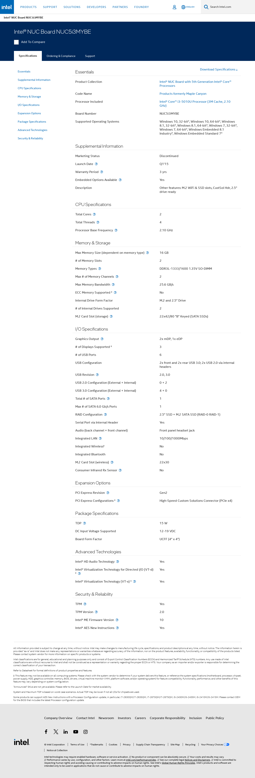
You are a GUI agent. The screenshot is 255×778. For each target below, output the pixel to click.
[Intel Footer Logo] (22, 742)
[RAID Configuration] (105, 414)
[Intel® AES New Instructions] (117, 628)
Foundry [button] (141, 7)
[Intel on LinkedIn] (65, 732)
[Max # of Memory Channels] (117, 276)
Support (90, 56)
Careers (140, 718)
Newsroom (106, 718)
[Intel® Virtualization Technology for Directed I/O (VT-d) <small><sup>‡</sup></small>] (79, 573)
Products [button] (28, 7)
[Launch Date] (96, 164)
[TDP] (84, 523)
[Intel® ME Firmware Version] (117, 620)
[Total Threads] (98, 222)
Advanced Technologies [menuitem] (32, 130)
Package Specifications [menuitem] (32, 121)
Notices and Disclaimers (197, 759)
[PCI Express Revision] (108, 492)
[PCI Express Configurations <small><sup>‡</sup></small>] (118, 500)
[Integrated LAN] (100, 438)
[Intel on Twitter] (56, 732)
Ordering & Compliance (61, 56)
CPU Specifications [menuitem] (29, 88)
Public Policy (215, 718)
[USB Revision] (97, 374)
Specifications (28, 56)
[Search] (206, 6)
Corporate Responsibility (167, 718)
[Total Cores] (94, 214)
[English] (187, 7)
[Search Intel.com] (232, 7)
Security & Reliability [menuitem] (30, 138)
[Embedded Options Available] (120, 180)
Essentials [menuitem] (24, 71)
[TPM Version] (96, 612)
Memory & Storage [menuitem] (29, 96)
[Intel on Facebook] (46, 732)
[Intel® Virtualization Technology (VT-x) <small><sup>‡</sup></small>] (134, 581)
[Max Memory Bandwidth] (113, 284)
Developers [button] (96, 7)
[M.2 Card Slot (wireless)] (112, 462)
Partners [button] (120, 7)
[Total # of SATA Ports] (108, 398)
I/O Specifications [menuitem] (29, 105)
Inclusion (195, 718)
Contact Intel (85, 718)
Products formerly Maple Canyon (183, 94)
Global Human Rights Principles (178, 762)
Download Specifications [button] (219, 69)
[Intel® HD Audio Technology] (117, 561)
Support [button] (50, 7)
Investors (124, 718)
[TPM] (85, 604)
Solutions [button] (72, 7)
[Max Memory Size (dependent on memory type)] (147, 252)
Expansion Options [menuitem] (29, 113)
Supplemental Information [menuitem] (34, 80)
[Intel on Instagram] (85, 732)
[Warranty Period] (101, 172)
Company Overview (58, 718)
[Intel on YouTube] (75, 732)
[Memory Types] (99, 268)
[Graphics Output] (102, 339)
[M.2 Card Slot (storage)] (111, 316)
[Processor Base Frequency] (116, 230)
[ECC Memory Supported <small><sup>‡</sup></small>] (115, 292)
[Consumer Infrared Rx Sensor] (120, 470)
